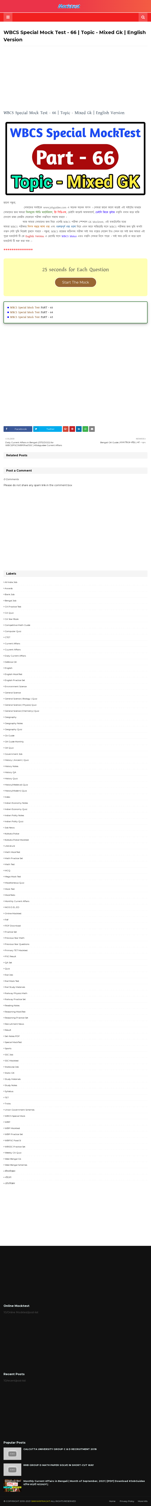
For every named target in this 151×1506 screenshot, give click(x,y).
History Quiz (11, 778)
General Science (13, 692)
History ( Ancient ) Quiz (17, 760)
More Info (142, 1501)
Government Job (13, 754)
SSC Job (9, 1054)
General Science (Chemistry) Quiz (22, 711)
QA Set (8, 962)
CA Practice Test (13, 606)
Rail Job (9, 974)
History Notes (11, 766)
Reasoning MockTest (15, 1011)
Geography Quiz (13, 729)
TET (7, 1097)
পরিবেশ (8, 1177)
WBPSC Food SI (13, 1140)
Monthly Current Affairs (17, 901)
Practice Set (11, 932)
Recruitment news (14, 1024)
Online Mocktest (13, 913)
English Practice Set (15, 680)
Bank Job (10, 594)
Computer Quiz (13, 631)
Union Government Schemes (19, 1109)
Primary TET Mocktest (16, 950)
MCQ (7, 870)
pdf (6, 919)
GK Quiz (9, 747)
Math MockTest (12, 852)
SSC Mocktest (12, 1060)
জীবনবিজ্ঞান (10, 1171)
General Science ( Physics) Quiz (21, 705)
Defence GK (11, 662)
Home (112, 1501)
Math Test (10, 864)
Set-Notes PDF (12, 1036)
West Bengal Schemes (16, 1165)
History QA (10, 772)
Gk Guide (9, 735)
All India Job (11, 582)
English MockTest (13, 674)
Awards (9, 588)
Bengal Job (10, 600)
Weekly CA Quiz (13, 1152)
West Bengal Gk (13, 1159)
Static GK (9, 1073)
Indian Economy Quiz (16, 809)
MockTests (10, 895)
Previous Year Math (14, 938)
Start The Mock (75, 282)
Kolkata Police (12, 833)
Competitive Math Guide (17, 625)
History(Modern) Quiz (16, 790)
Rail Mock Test (12, 981)
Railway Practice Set (15, 999)
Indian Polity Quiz (14, 821)
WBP (7, 1122)
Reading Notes (12, 1005)
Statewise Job (12, 1066)
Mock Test (10, 889)
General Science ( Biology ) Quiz (21, 698)
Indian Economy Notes (16, 803)
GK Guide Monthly (14, 741)
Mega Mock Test (13, 876)
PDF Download (13, 925)
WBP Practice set (14, 1134)
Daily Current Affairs (15, 655)
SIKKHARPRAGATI (40, 1501)
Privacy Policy (127, 1501)
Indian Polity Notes (14, 815)
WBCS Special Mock (15, 1116)
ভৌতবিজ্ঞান (10, 1183)
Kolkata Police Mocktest (17, 839)
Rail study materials (15, 987)
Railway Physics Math (16, 993)
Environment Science (16, 686)
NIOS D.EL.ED (12, 907)
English (8, 668)
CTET (7, 637)
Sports (8, 1048)
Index (7, 797)
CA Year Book (12, 619)
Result (8, 1030)
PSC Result (10, 956)
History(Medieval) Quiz (16, 784)
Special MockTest (13, 1042)
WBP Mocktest (12, 1128)
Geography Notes (14, 723)
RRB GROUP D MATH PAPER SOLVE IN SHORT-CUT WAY (58, 1465)
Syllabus (9, 1091)
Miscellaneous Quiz (14, 882)
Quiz (7, 968)
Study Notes (11, 1085)
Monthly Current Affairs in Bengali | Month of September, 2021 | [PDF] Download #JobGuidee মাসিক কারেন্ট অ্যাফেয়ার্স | (84, 1483)
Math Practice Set (14, 858)
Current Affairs (12, 643)
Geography (11, 717)
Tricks (8, 1103)
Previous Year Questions (17, 944)
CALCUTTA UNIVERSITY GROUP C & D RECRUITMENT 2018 (60, 1449)
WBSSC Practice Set (15, 1146)
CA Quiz (9, 612)
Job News (10, 827)
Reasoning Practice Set (16, 1017)
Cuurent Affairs (13, 649)
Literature (10, 846)
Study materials (13, 1079)
